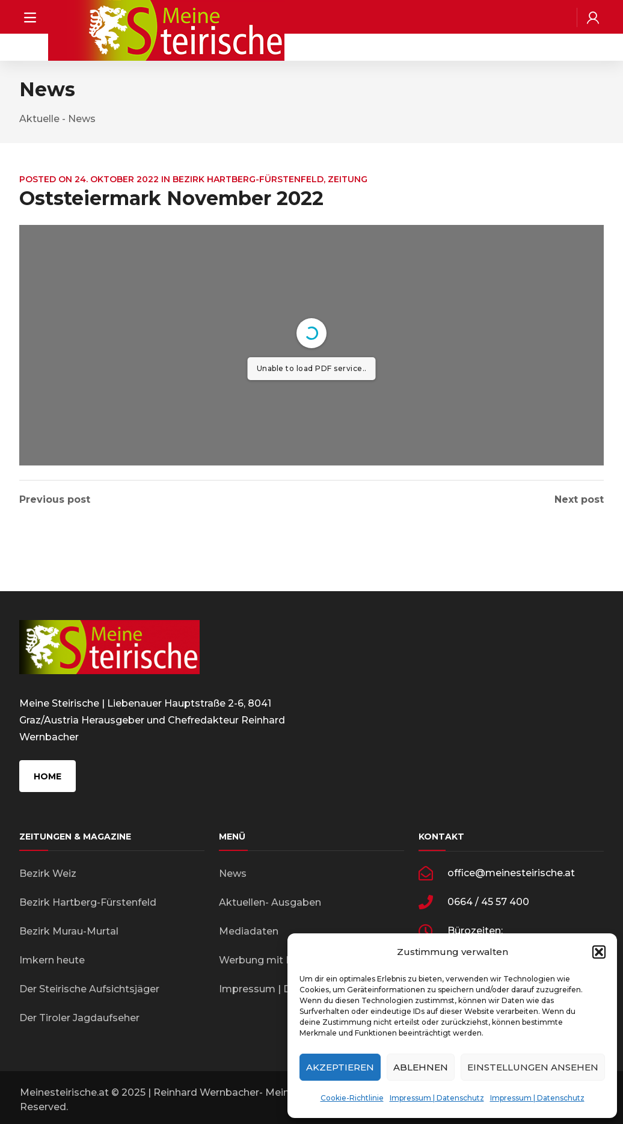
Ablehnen (420, 1067)
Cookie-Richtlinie (352, 1097)
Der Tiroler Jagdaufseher (79, 1018)
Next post (579, 500)
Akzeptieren (340, 1067)
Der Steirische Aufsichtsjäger (89, 989)
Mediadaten (248, 931)
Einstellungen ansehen (532, 1067)
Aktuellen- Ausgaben (270, 902)
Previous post (54, 500)
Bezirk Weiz (47, 873)
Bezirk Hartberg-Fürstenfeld (248, 179)
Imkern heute (52, 960)
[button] (599, 952)
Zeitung (347, 179)
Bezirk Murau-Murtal (68, 931)
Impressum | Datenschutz (437, 1097)
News (233, 873)
